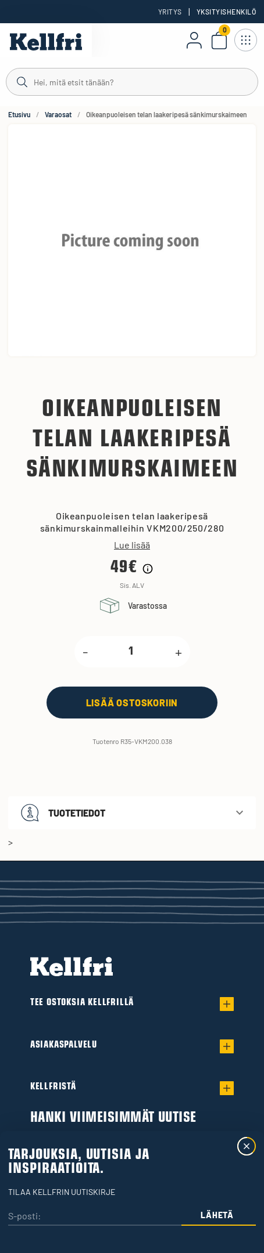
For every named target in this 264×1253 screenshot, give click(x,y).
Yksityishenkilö (226, 12)
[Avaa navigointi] (245, 40)
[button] (132, 812)
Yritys (170, 12)
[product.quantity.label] (131, 651)
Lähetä (217, 1215)
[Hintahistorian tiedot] (148, 569)
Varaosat (58, 114)
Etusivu (19, 114)
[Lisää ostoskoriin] (132, 702)
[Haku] (132, 81)
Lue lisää (132, 545)
